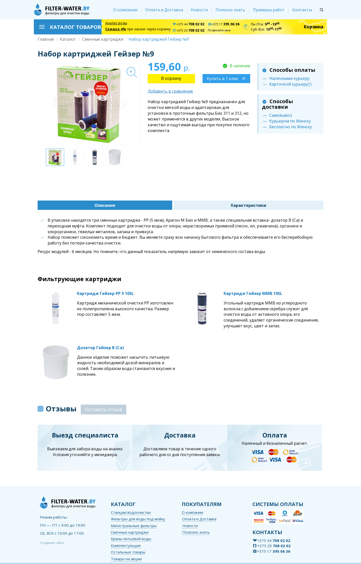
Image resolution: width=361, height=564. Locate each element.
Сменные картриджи (102, 39)
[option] (89, 104)
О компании (125, 10)
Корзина (313, 27)
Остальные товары (128, 551)
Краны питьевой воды (131, 538)
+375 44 (188, 24)
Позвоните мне (219, 30)
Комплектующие (126, 545)
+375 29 (188, 30)
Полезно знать (230, 10)
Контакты (302, 10)
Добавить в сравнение (170, 91)
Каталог (68, 39)
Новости (199, 10)
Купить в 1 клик (222, 78)
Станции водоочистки (131, 512)
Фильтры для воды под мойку (138, 518)
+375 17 (223, 24)
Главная (46, 39)
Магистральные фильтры (134, 525)
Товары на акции (126, 558)
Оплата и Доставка (164, 10)
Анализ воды (116, 23)
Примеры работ (269, 10)
